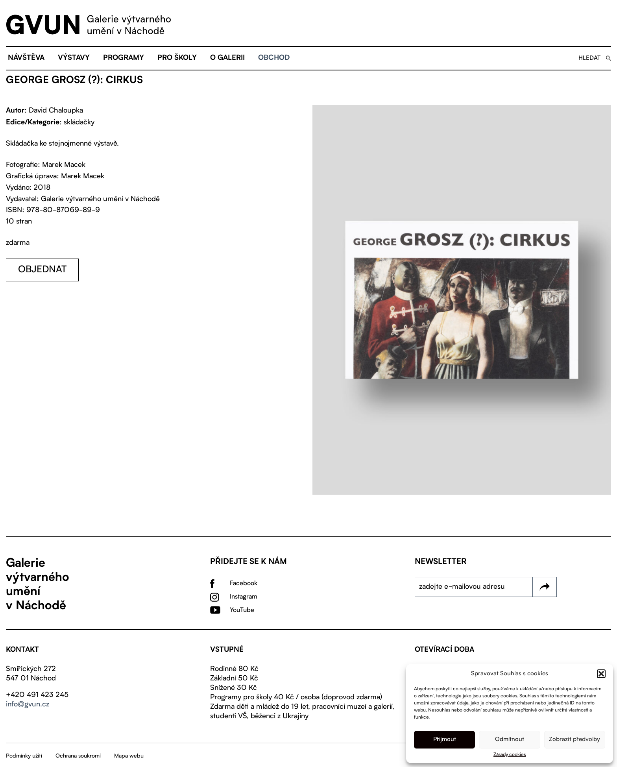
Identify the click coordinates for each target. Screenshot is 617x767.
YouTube (242, 610)
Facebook (243, 583)
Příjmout (444, 740)
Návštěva (26, 58)
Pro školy (177, 58)
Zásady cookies (509, 754)
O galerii (227, 58)
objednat (42, 270)
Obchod (274, 58)
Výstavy (74, 58)
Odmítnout (509, 740)
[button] (601, 674)
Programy (123, 58)
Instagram (243, 597)
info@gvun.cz (27, 704)
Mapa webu (129, 756)
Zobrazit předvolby (574, 740)
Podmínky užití (24, 756)
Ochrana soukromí (78, 756)
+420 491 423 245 (37, 695)
